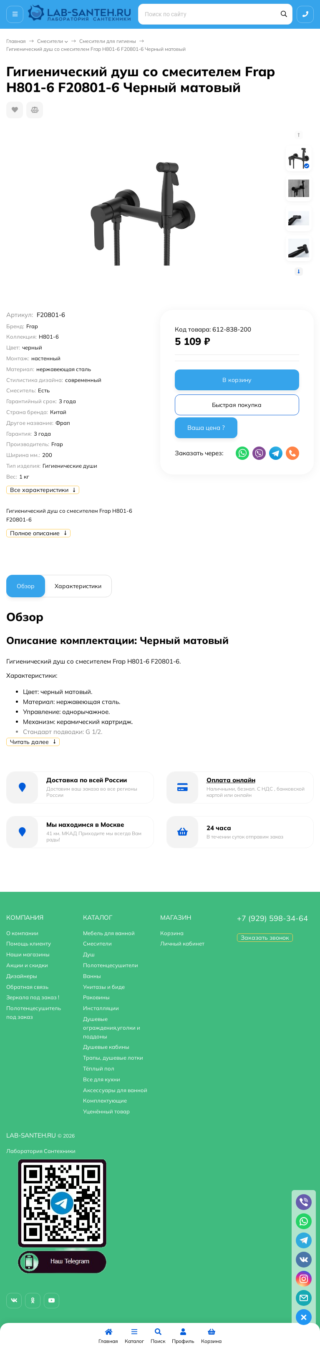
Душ (89, 954)
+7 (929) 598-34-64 (272, 918)
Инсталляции (101, 1008)
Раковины (96, 997)
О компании (22, 933)
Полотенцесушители (110, 965)
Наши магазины (28, 954)
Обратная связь (27, 986)
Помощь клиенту (28, 943)
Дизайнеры (21, 976)
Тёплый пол (98, 1068)
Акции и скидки (27, 965)
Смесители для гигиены (107, 41)
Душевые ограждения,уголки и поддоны (111, 1028)
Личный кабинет (182, 943)
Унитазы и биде (104, 986)
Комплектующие (105, 1100)
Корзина (172, 933)
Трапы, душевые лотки (113, 1057)
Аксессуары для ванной (115, 1090)
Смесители (50, 41)
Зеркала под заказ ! (32, 997)
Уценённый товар (106, 1111)
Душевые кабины (106, 1046)
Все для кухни (101, 1079)
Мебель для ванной (109, 933)
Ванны (92, 976)
